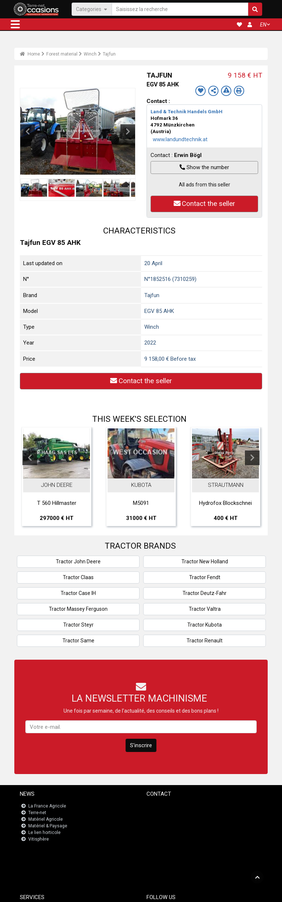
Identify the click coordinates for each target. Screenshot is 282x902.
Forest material (61, 54)
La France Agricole (47, 806)
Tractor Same (78, 640)
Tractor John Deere (78, 561)
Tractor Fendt (204, 577)
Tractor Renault (205, 640)
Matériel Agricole (45, 819)
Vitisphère (38, 839)
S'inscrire (141, 745)
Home (30, 54)
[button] (15, 24)
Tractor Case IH (78, 593)
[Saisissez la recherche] (180, 9)
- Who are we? (218, 893)
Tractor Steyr (78, 625)
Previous (27, 131)
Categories (92, 9)
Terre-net (37, 812)
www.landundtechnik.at (180, 139)
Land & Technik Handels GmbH (187, 111)
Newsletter (162, 812)
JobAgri (37, 863)
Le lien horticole (44, 832)
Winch (90, 54)
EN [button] (263, 25)
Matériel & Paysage (47, 825)
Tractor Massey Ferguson (78, 609)
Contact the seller (204, 204)
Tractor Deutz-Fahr (204, 593)
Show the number (204, 167)
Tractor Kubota (204, 625)
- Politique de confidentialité (176, 893)
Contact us (162, 806)
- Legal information (129, 893)
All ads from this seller (204, 185)
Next (127, 131)
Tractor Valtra (205, 609)
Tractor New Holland (204, 561)
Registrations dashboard (54, 870)
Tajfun (109, 54)
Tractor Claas (78, 577)
